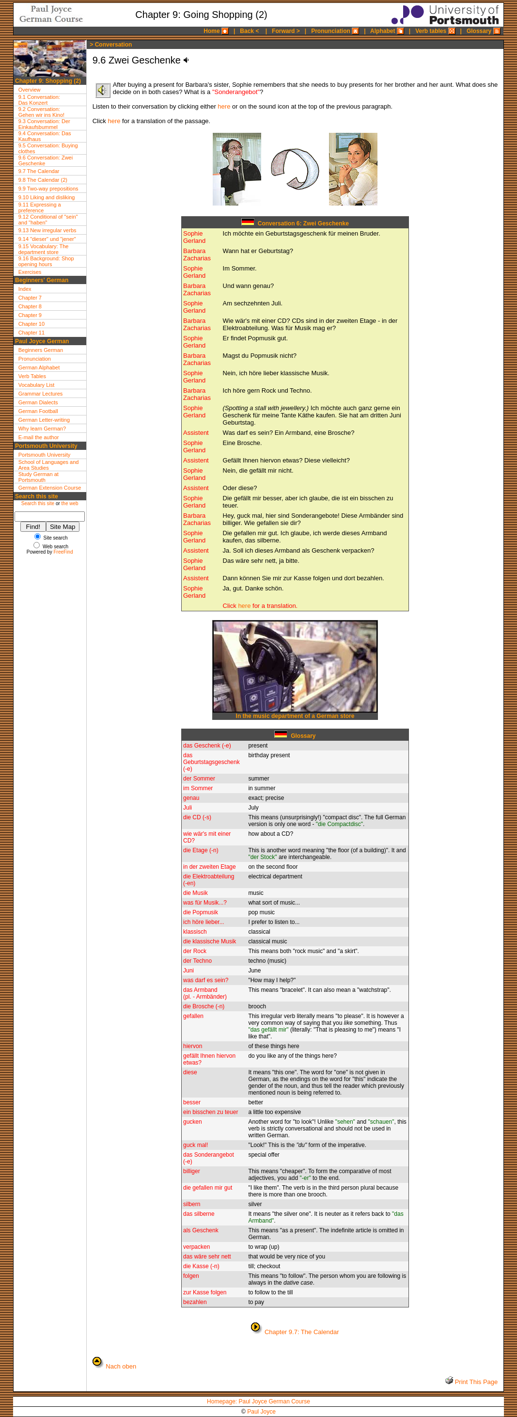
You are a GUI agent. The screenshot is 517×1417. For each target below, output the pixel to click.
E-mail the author (38, 437)
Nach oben (121, 1366)
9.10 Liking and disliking (46, 197)
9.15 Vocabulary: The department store (43, 249)
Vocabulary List (36, 385)
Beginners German (40, 350)
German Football (38, 411)
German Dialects (38, 402)
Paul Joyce (261, 1411)
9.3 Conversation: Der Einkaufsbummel (44, 124)
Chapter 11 (31, 332)
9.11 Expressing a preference (39, 207)
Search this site (37, 503)
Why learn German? (42, 428)
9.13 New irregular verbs (47, 230)
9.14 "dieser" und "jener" (47, 239)
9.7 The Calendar (39, 171)
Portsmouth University (44, 455)
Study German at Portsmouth (38, 477)
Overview (29, 90)
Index (24, 289)
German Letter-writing (44, 420)
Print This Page (475, 1381)
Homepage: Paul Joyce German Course (258, 1401)
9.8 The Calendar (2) (42, 180)
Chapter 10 (31, 324)
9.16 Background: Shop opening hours (46, 261)
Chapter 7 (30, 298)
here (224, 106)
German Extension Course (49, 488)
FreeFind (63, 552)
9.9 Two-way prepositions (48, 188)
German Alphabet (39, 367)
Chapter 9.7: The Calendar (302, 1332)
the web (70, 503)
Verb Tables (32, 376)
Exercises (30, 272)
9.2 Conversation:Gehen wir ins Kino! (41, 112)
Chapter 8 (30, 306)
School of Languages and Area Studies (48, 465)
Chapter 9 (30, 315)
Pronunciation (34, 359)
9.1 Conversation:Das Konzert (39, 100)
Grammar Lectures (40, 394)
